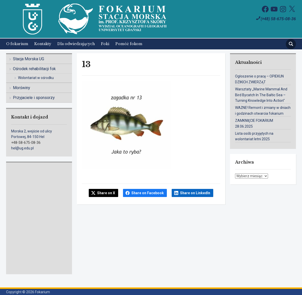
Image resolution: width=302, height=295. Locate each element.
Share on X (106, 193)
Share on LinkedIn (195, 193)
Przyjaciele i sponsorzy (34, 97)
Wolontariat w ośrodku (36, 78)
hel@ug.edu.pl (22, 148)
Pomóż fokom (128, 44)
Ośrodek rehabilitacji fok (34, 68)
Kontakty (42, 44)
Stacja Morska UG (28, 58)
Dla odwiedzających (76, 44)
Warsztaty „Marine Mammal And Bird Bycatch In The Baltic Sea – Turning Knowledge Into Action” (261, 95)
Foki (105, 44)
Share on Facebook (147, 193)
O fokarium (17, 44)
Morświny (21, 87)
